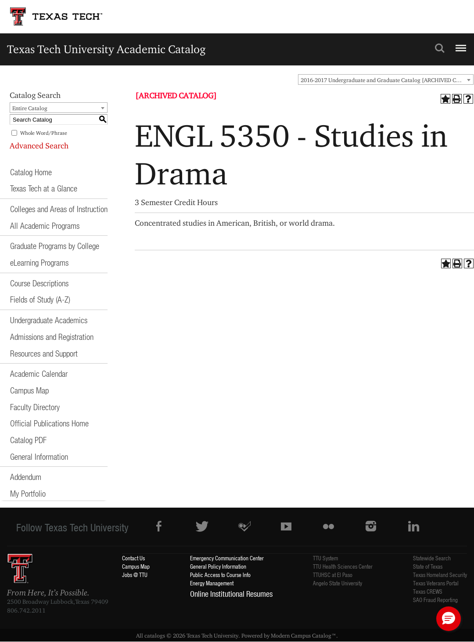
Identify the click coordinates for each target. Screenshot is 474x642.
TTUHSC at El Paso (332, 574)
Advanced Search (39, 146)
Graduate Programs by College (54, 246)
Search (439, 48)
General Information (39, 456)
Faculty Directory (35, 407)
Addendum (25, 477)
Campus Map (29, 390)
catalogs (154, 635)
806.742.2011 (26, 610)
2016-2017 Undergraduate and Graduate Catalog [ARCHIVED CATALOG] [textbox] (387, 79)
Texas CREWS (427, 591)
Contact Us (133, 558)
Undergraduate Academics (48, 320)
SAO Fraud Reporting (435, 599)
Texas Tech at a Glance (43, 188)
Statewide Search (432, 558)
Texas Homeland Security (440, 574)
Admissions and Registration (51, 337)
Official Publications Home (49, 423)
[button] (448, 618)
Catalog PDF (28, 440)
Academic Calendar (39, 373)
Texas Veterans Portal (436, 583)
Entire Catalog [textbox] (29, 108)
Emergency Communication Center (227, 558)
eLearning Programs (39, 262)
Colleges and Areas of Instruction (59, 209)
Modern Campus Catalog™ (303, 635)
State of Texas (427, 566)
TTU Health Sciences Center (343, 566)
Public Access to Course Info (220, 574)
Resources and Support (44, 353)
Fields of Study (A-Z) (40, 299)
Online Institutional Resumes (231, 594)
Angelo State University (337, 583)
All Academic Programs (44, 225)
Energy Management (211, 583)
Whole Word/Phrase (43, 133)
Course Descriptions (39, 283)
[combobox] (386, 79)
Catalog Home (31, 172)
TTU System (325, 558)
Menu (459, 44)
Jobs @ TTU (134, 574)
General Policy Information (218, 566)
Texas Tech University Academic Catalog (106, 49)
